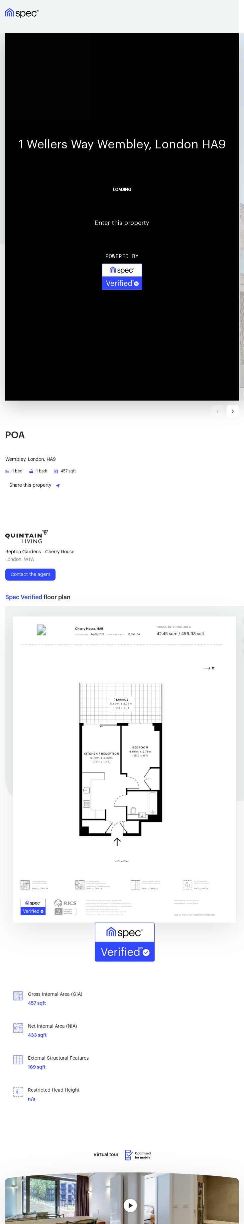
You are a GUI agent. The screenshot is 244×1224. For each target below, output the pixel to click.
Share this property (34, 485)
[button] (122, 217)
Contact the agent (30, 574)
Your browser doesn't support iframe (122, 217)
